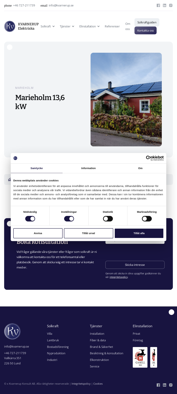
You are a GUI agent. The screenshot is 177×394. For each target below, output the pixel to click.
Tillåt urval (88, 233)
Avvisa (38, 233)
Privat (136, 334)
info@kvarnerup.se (16, 346)
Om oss (127, 26)
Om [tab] (140, 168)
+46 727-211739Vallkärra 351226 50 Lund (15, 358)
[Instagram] (171, 5)
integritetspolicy (119, 277)
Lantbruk (53, 340)
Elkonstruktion (99, 360)
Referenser (112, 26)
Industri (52, 360)
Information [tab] (88, 168)
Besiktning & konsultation (106, 353)
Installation (97, 334)
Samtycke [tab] (37, 168)
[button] (47, 26)
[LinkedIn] (164, 5)
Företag (138, 340)
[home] (15, 26)
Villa (49, 334)
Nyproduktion (56, 353)
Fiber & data (98, 340)
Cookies (98, 383)
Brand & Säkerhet (101, 347)
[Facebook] (158, 5)
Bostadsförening (58, 347)
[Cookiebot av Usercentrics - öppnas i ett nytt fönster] (148, 158)
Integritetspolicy (81, 383)
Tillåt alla (139, 233)
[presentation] (131, 252)
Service (94, 366)
